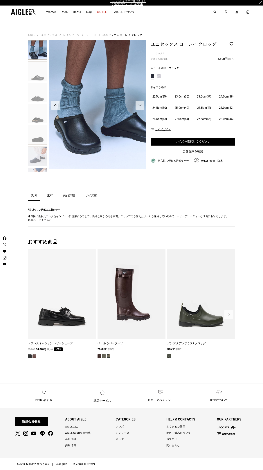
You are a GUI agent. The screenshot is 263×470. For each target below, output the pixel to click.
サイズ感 (91, 195)
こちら (48, 220)
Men (65, 11)
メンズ (120, 426)
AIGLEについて (124, 11)
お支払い (171, 439)
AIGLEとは (71, 426)
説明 (34, 195)
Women (51, 11)
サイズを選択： (160, 87)
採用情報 (70, 445)
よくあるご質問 (175, 426)
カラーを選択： (165, 68)
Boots (77, 11)
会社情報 (70, 439)
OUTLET (103, 11)
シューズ (91, 35)
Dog (89, 11)
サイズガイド (163, 129)
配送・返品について (178, 432)
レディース (122, 432)
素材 (50, 195)
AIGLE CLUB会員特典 (78, 432)
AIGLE (31, 35)
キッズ (120, 439)
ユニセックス (49, 35)
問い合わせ (173, 445)
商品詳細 (69, 195)
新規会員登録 (31, 421)
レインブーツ (71, 35)
